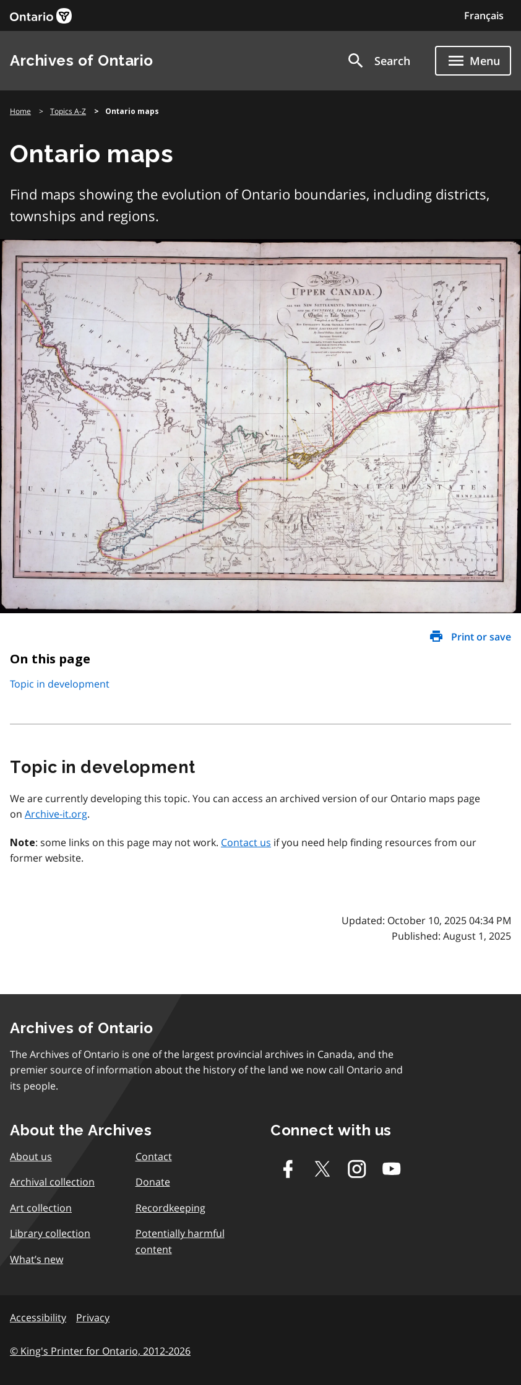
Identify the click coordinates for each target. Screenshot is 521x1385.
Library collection (50, 1233)
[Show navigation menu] (473, 61)
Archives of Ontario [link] (81, 60)
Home (20, 111)
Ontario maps (132, 111)
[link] (41, 16)
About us (31, 1156)
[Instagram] (357, 1168)
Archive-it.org (56, 814)
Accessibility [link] (38, 1317)
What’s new (36, 1259)
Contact (154, 1156)
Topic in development (60, 684)
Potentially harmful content (180, 1241)
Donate (153, 1182)
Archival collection (52, 1182)
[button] (378, 60)
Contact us (246, 842)
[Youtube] (391, 1168)
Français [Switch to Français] (484, 15)
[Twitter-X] (322, 1168)
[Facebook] (287, 1168)
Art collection (41, 1208)
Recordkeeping (170, 1208)
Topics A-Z (68, 111)
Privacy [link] (93, 1317)
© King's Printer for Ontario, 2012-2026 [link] (100, 1351)
